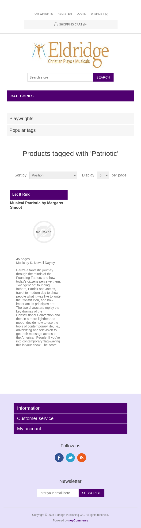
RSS (81, 457)
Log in (81, 13)
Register (64, 13)
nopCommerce (78, 520)
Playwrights (43, 13)
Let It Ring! (21, 194)
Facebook (59, 457)
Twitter (70, 457)
